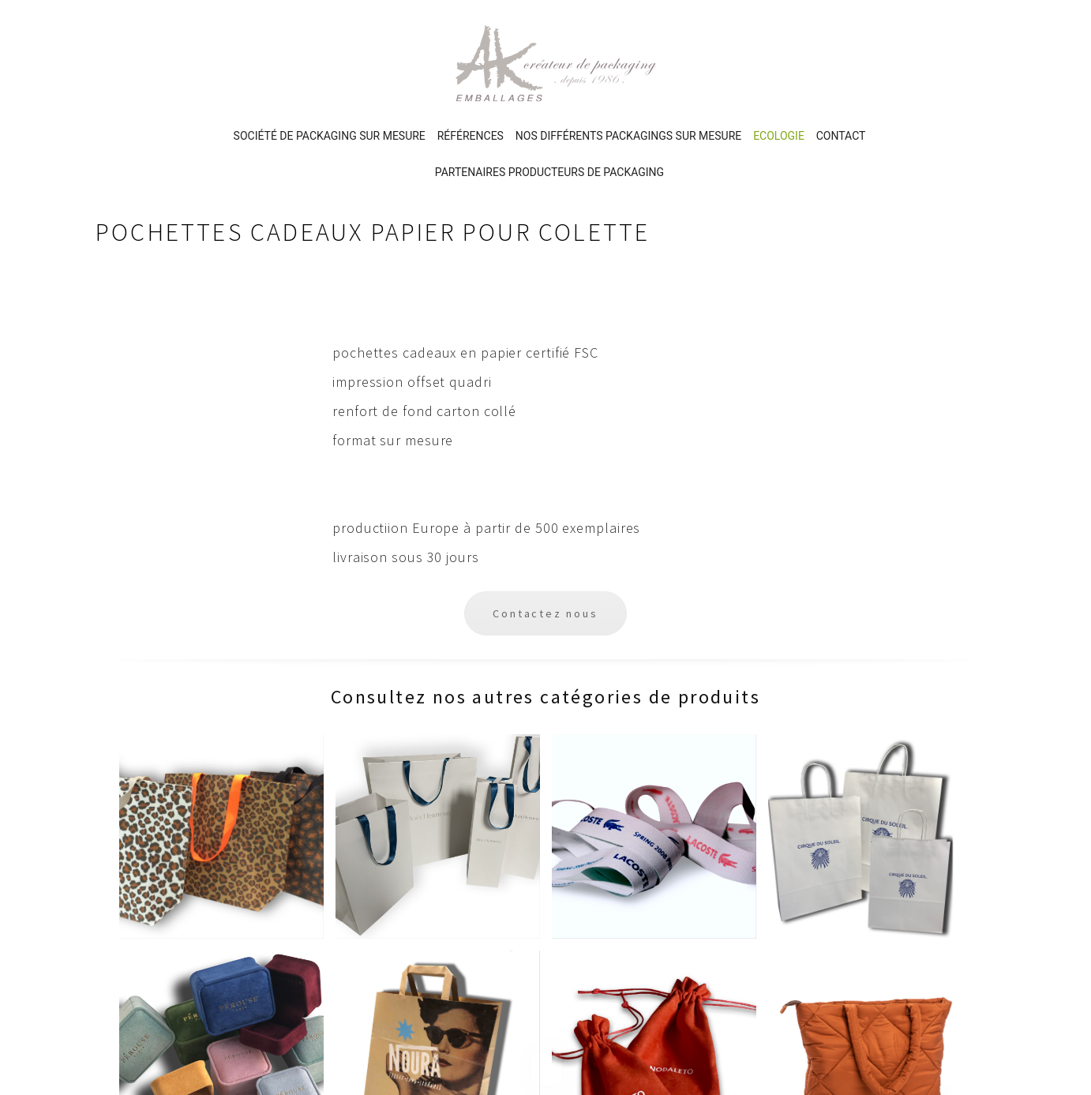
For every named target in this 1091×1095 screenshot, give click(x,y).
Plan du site (744, 919)
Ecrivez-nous (149, 868)
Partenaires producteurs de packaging (549, 103)
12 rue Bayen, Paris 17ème (185, 894)
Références (470, 67)
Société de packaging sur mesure (330, 67)
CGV (722, 892)
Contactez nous (545, 545)
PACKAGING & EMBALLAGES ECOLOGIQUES (599, 884)
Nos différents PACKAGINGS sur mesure (628, 67)
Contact (841, 67)
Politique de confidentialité (790, 865)
